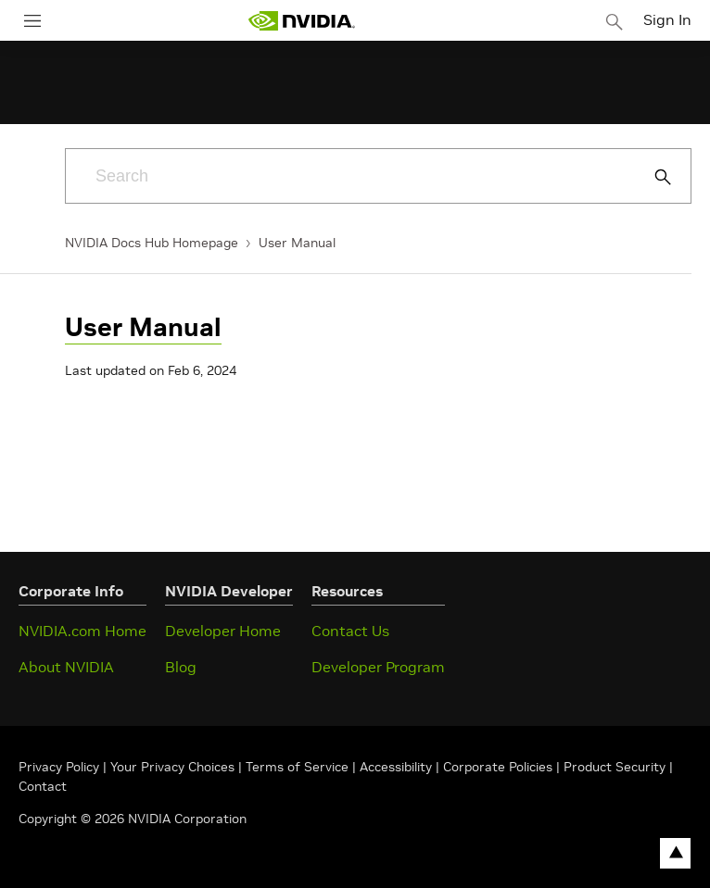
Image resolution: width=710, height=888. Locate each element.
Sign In (667, 19)
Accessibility (396, 766)
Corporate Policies (497, 766)
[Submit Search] (652, 177)
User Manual (297, 242)
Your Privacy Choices (172, 766)
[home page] (301, 21)
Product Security (615, 766)
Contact (43, 786)
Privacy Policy (61, 766)
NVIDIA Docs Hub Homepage (151, 242)
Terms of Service (297, 766)
